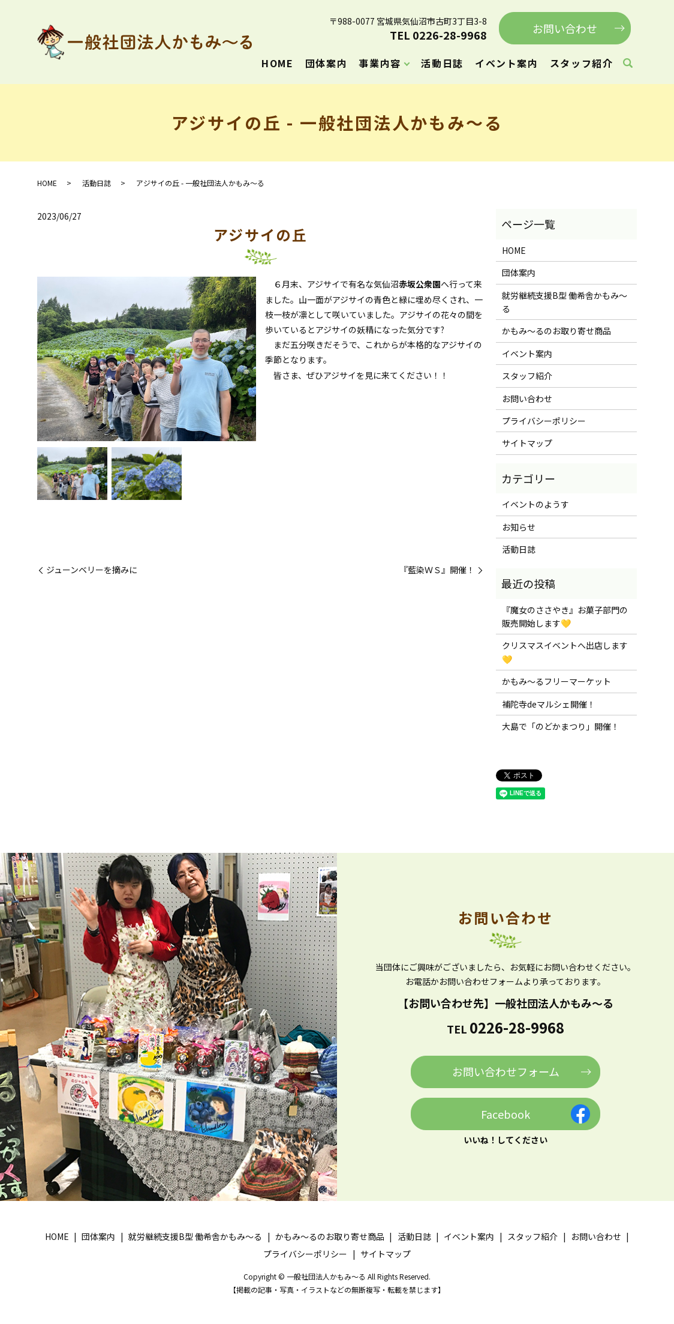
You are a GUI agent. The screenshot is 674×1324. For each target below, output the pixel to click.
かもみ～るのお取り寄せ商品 (556, 331)
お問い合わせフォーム (505, 1071)
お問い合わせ (564, 28)
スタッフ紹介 (581, 63)
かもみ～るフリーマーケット (556, 681)
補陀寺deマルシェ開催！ (548, 704)
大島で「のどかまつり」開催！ (560, 726)
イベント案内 (506, 63)
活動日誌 (442, 63)
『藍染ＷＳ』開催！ (437, 570)
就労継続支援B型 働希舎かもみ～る (564, 301)
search (628, 64)
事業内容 (380, 63)
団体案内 (326, 63)
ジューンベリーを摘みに (91, 570)
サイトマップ (527, 443)
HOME (277, 63)
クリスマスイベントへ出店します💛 (565, 651)
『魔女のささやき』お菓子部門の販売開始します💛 (565, 616)
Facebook (505, 1114)
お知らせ (518, 527)
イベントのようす (535, 504)
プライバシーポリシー (544, 421)
